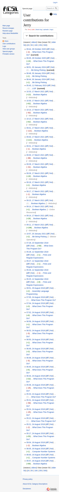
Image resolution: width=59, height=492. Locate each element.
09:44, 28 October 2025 (36, 49)
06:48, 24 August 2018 (35, 358)
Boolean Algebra (40, 95)
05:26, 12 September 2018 (37, 270)
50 (32, 45)
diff (48, 49)
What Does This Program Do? (43, 300)
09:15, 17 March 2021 (35, 200)
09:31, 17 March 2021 (35, 146)
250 (40, 45)
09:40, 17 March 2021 (35, 137)
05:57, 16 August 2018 (35, 461)
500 (45, 45)
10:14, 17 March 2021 (35, 110)
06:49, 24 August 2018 (35, 349)
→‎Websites (31, 97)
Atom (6, 41)
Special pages (7, 51)
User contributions (9, 44)
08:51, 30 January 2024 (36, 67)
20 (28, 45)
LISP (34, 88)
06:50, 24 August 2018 (35, 339)
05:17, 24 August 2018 (35, 433)
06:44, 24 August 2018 (35, 376)
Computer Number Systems (43, 451)
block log (39, 29)
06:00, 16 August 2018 (35, 455)
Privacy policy (27, 479)
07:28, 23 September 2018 (37, 243)
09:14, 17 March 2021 (35, 206)
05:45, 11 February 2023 (36, 85)
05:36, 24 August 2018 (35, 385)
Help (55, 14)
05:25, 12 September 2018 (37, 279)
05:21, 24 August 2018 (35, 424)
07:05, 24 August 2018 (35, 297)
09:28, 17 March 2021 (35, 164)
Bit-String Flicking (38, 70)
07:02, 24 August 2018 (35, 312)
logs (51, 29)
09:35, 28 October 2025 (36, 58)
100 (35, 45)
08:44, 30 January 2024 (36, 79)
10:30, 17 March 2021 (35, 101)
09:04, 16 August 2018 (35, 442)
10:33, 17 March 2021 (35, 91)
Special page (27, 9)
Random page (7, 31)
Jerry (29, 29)
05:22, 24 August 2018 (35, 418)
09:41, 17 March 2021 (35, 128)
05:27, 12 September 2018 (37, 261)
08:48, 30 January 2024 (36, 73)
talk (33, 29)
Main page (6, 26)
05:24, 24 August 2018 (35, 409)
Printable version (8, 54)
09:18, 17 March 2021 (35, 182)
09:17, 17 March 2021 (35, 191)
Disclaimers (27, 489)
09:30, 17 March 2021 (35, 155)
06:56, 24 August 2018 (35, 321)
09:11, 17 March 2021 (35, 225)
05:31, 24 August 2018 (35, 400)
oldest (33, 42)
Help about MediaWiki (10, 33)
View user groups (9, 49)
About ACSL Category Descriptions (35, 484)
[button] (40, 35)
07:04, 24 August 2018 (35, 303)
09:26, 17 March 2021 (35, 173)
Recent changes (8, 28)
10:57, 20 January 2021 (36, 234)
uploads (46, 29)
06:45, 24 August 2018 (35, 367)
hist (52, 49)
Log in (55, 2)
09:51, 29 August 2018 (35, 288)
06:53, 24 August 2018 (35, 330)
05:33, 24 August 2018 (35, 394)
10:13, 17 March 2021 (35, 119)
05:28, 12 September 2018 (37, 252)
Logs (4, 46)
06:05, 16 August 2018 (35, 449)
